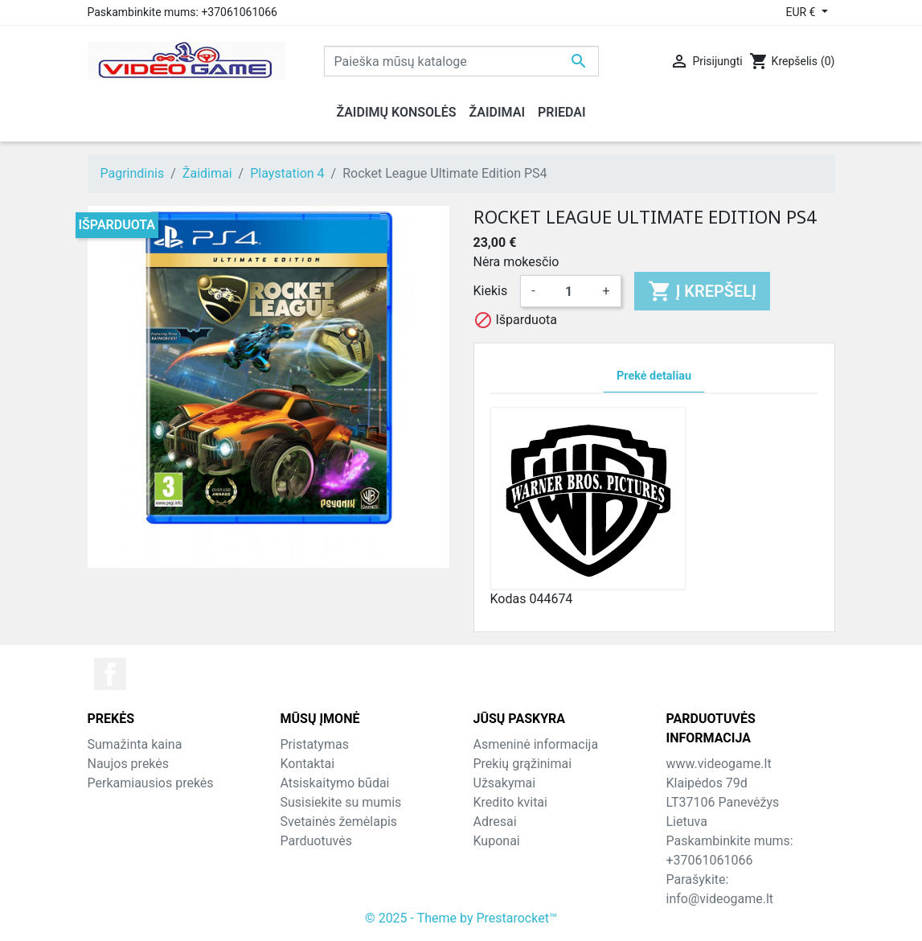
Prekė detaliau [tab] (654, 376)
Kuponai (496, 841)
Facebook (110, 674)
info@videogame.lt (720, 898)
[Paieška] (461, 61)
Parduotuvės (316, 841)
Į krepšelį (702, 291)
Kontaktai (308, 763)
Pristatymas (315, 744)
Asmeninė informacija (536, 744)
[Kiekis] (569, 291)
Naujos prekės (129, 763)
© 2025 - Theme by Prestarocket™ (461, 918)
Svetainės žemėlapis (339, 821)
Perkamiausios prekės (151, 783)
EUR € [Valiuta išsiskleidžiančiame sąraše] (801, 12)
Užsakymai (504, 783)
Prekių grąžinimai (522, 763)
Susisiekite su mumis (341, 802)
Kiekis (490, 290)
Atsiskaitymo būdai (335, 783)
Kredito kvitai (510, 802)
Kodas (508, 598)
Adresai (495, 821)
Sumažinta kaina (135, 744)
